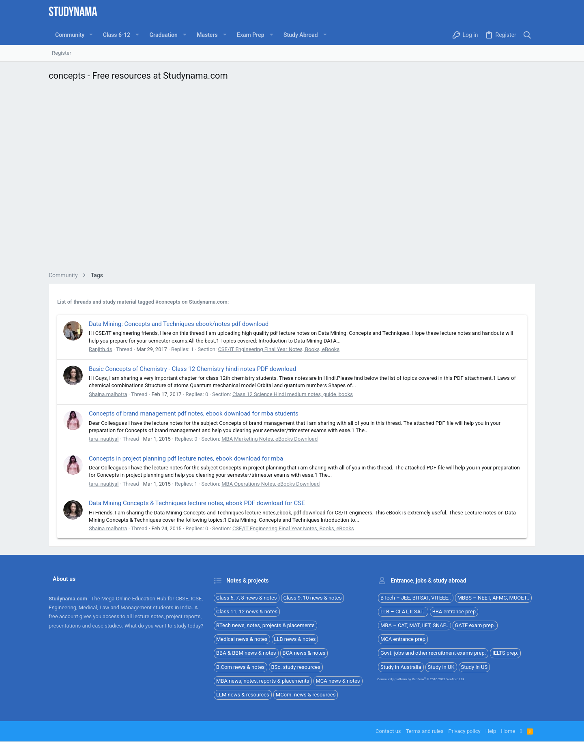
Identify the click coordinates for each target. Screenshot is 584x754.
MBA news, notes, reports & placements (262, 681)
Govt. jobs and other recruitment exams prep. (433, 653)
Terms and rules (425, 731)
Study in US (474, 667)
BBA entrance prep (454, 611)
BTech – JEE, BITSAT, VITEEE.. (415, 598)
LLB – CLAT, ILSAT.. (403, 611)
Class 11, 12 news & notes (246, 611)
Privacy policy (464, 731)
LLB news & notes (295, 639)
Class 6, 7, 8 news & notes (246, 598)
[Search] (527, 35)
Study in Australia (400, 667)
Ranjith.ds (100, 349)
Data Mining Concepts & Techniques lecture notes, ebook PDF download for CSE (197, 503)
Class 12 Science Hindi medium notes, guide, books (292, 394)
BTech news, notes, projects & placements (265, 625)
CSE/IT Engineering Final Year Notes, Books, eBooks (278, 349)
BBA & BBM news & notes (246, 653)
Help (490, 731)
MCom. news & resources (306, 695)
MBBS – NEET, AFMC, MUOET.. (493, 598)
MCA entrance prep (402, 639)
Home (508, 731)
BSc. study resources (295, 667)
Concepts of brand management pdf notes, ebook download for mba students (193, 413)
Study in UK (441, 667)
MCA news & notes (338, 681)
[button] (90, 35)
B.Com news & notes (240, 667)
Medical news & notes (242, 639)
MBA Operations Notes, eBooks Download (270, 484)
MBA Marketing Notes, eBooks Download (269, 439)
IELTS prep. (505, 653)
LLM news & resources (242, 695)
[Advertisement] (292, 179)
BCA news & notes (304, 653)
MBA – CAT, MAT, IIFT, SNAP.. (414, 625)
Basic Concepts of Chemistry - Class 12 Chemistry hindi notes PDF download (192, 369)
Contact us (388, 731)
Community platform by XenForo (421, 679)
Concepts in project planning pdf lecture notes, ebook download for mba (186, 458)
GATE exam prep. (475, 625)
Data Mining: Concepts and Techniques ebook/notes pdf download (178, 324)
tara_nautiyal (104, 439)
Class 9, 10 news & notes (312, 598)
